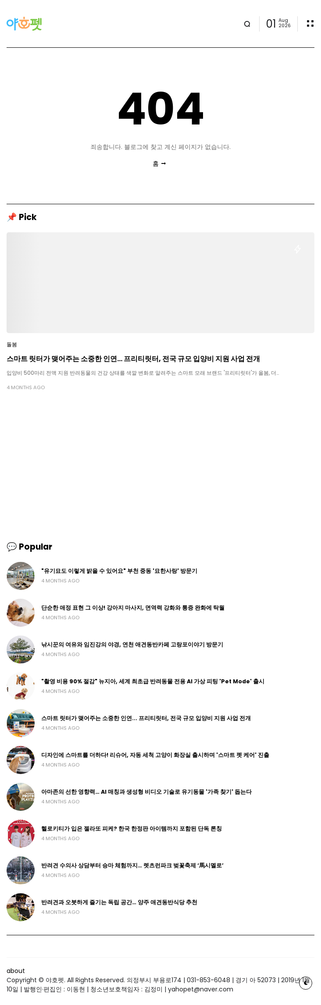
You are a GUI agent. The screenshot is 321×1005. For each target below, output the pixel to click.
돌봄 (12, 344)
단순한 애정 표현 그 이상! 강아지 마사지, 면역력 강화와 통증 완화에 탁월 (133, 607)
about (16, 970)
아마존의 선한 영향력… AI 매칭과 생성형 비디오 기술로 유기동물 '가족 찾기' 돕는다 (146, 791)
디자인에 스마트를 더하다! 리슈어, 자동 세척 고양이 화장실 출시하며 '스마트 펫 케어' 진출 (155, 755)
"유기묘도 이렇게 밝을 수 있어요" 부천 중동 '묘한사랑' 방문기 (119, 571)
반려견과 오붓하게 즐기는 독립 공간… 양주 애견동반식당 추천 (119, 902)
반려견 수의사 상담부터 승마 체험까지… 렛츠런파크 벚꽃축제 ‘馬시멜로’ (132, 865)
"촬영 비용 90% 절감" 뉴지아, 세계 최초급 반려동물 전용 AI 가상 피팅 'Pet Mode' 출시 (152, 681)
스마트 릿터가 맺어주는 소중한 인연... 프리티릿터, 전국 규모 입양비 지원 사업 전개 (133, 359)
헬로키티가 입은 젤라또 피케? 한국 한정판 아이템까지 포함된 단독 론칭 (131, 828)
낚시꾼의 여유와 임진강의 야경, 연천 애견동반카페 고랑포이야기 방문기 (132, 644)
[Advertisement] (160, 466)
